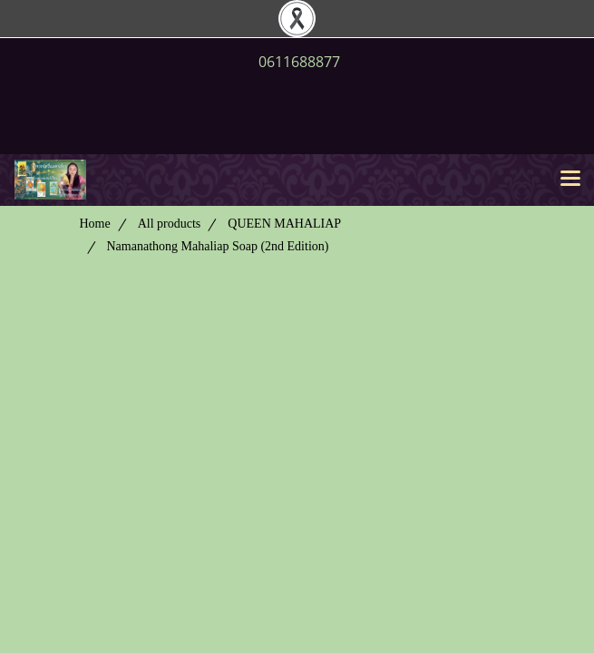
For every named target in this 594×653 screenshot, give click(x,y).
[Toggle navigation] (570, 180)
